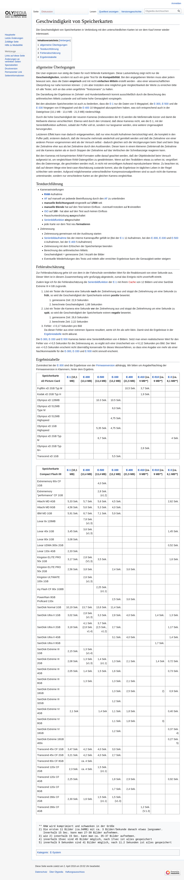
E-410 (141, 377)
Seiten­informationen (14, 75)
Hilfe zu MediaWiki (14, 45)
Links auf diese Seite (15, 55)
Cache (132, 282)
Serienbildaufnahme (55, 238)
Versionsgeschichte (131, 11)
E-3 (170, 377)
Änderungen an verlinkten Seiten (13, 60)
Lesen (93, 11)
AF (45, 198)
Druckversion (11, 68)
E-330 (39, 107)
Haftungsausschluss (74, 872)
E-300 (157, 103)
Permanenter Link (13, 72)
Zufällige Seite (12, 41)
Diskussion (47, 11)
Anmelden (176, 3)
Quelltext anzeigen (109, 11)
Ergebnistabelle (53, 334)
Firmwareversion (105, 365)
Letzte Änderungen (14, 38)
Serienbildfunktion (54, 219)
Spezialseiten (11, 65)
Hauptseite (10, 35)
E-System (55, 852)
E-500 (165, 103)
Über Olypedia (56, 872)
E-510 (155, 377)
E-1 (112, 103)
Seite (36, 11)
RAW (47, 194)
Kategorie (42, 852)
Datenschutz (41, 872)
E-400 (85, 107)
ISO (46, 211)
